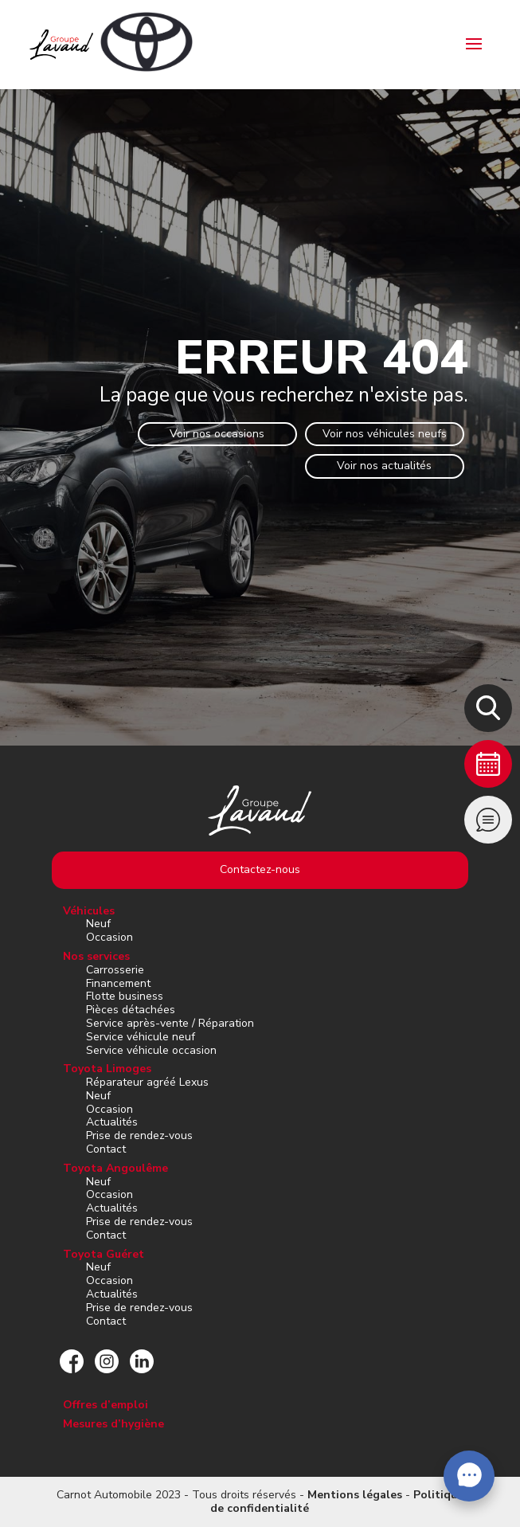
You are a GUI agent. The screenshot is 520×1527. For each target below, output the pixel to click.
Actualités (112, 1122)
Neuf (98, 923)
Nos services (96, 956)
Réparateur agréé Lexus (147, 1082)
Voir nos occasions (217, 433)
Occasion (109, 937)
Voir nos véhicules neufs (385, 433)
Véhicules (89, 910)
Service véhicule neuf (140, 1036)
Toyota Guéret (103, 1254)
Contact (106, 1149)
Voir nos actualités (384, 465)
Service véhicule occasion (151, 1050)
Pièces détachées (130, 1009)
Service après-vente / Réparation (170, 1023)
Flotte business (124, 996)
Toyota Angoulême (115, 1168)
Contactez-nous (260, 869)
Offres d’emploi (105, 1404)
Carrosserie (115, 969)
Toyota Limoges (107, 1068)
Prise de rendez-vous (139, 1135)
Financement (118, 983)
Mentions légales (354, 1494)
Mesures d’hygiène (113, 1423)
